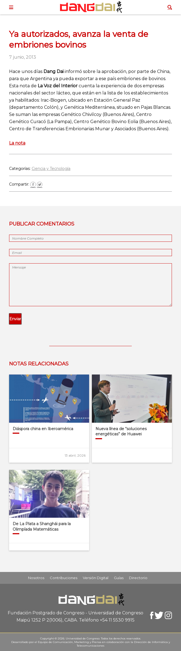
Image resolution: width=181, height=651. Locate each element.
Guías (119, 578)
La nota (17, 143)
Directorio (138, 578)
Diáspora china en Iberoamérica (43, 428)
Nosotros (36, 578)
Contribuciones (63, 578)
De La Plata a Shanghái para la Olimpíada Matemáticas (42, 526)
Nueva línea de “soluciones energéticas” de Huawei (121, 431)
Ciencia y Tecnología (51, 168)
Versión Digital (95, 578)
